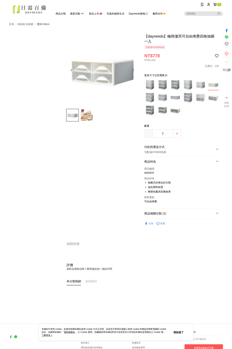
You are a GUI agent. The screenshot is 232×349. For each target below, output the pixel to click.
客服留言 (136, 343)
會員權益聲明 (138, 347)
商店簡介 (85, 343)
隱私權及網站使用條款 (92, 347)
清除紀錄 (226, 104)
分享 (148, 224)
